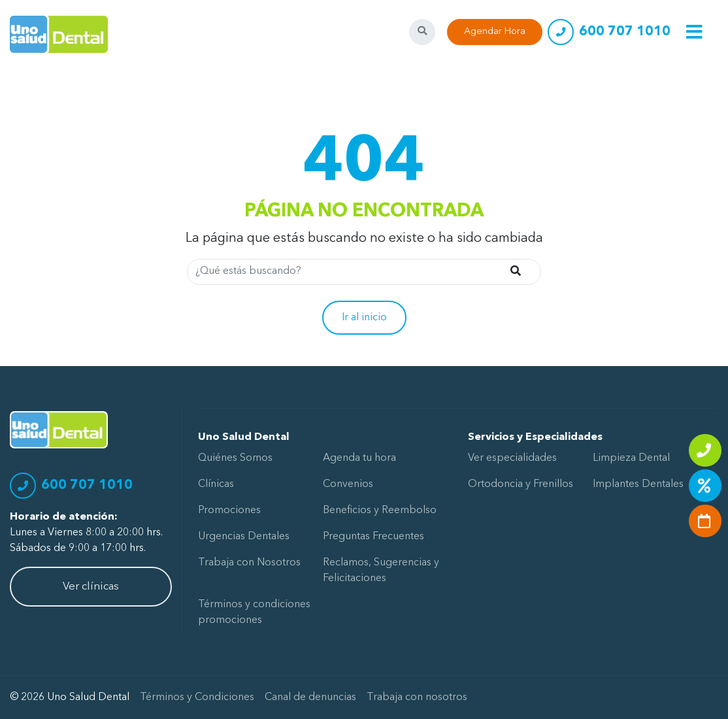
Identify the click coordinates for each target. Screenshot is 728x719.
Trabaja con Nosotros (249, 563)
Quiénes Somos (235, 458)
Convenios (348, 484)
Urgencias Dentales (244, 536)
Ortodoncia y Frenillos (520, 484)
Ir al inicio (364, 317)
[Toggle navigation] (694, 31)
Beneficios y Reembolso (380, 510)
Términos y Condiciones (197, 697)
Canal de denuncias (310, 697)
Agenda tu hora (359, 458)
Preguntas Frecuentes (373, 536)
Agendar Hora (494, 32)
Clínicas (216, 484)
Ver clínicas (91, 586)
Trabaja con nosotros (417, 697)
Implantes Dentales (638, 484)
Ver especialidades (512, 458)
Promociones (229, 510)
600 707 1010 (624, 32)
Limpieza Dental (631, 458)
